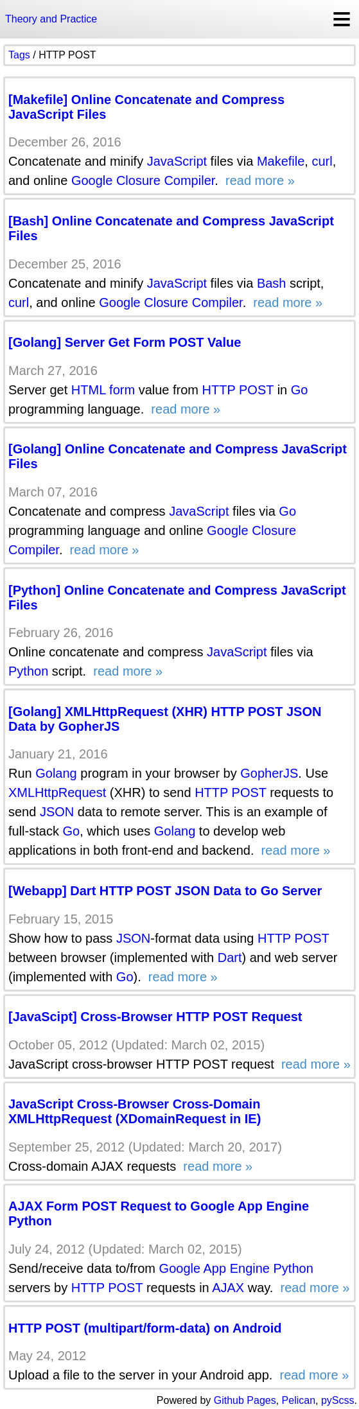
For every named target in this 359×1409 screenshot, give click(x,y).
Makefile (280, 161)
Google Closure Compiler (143, 180)
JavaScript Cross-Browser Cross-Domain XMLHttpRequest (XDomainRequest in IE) (134, 1111)
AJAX (228, 1288)
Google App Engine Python (236, 1268)
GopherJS (269, 773)
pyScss (338, 1400)
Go (299, 390)
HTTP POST (238, 390)
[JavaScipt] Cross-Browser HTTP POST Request (155, 1017)
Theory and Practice (51, 18)
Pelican (298, 1400)
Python (28, 671)
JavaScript (177, 161)
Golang (56, 773)
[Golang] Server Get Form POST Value (124, 342)
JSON (57, 812)
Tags (19, 54)
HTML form (103, 390)
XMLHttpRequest (57, 792)
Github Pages (245, 1400)
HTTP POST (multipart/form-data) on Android (145, 1328)
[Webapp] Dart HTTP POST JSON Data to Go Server (165, 891)
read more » (258, 180)
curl (321, 161)
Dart (230, 957)
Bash (271, 283)
